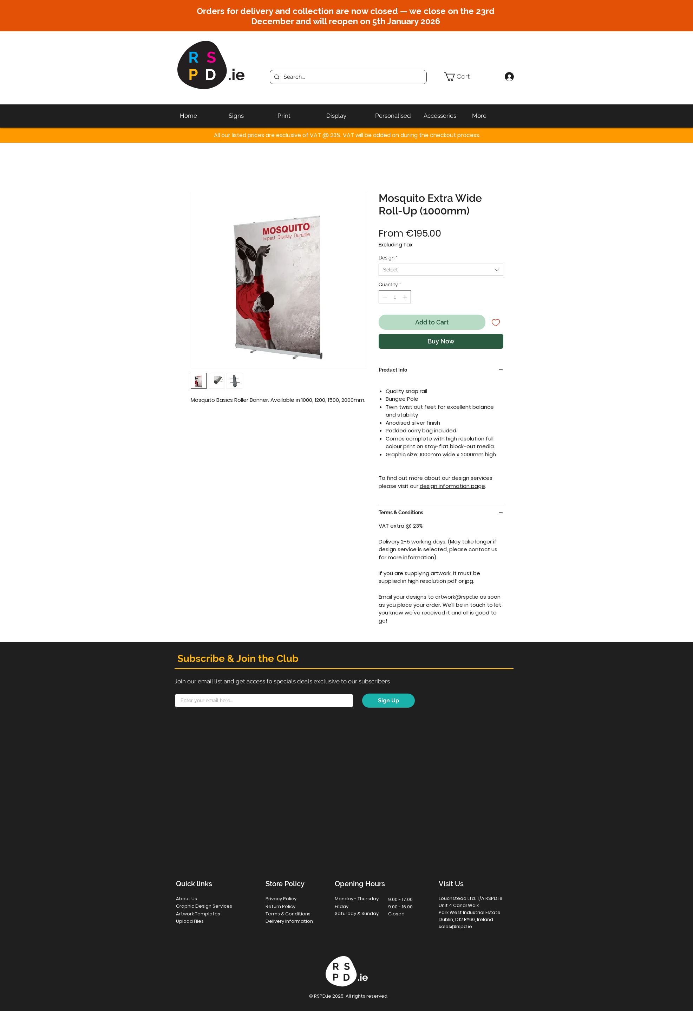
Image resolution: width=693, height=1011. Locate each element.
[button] (471, 76)
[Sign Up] (388, 701)
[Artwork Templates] (202, 913)
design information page (452, 486)
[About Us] (201, 898)
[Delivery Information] (293, 921)
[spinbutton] (394, 297)
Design (388, 257)
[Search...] (347, 77)
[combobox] (441, 270)
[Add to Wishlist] (495, 322)
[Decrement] (384, 297)
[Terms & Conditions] (293, 913)
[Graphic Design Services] (211, 906)
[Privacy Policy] (291, 898)
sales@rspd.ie (455, 926)
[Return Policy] (291, 906)
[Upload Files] (201, 921)
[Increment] (405, 297)
